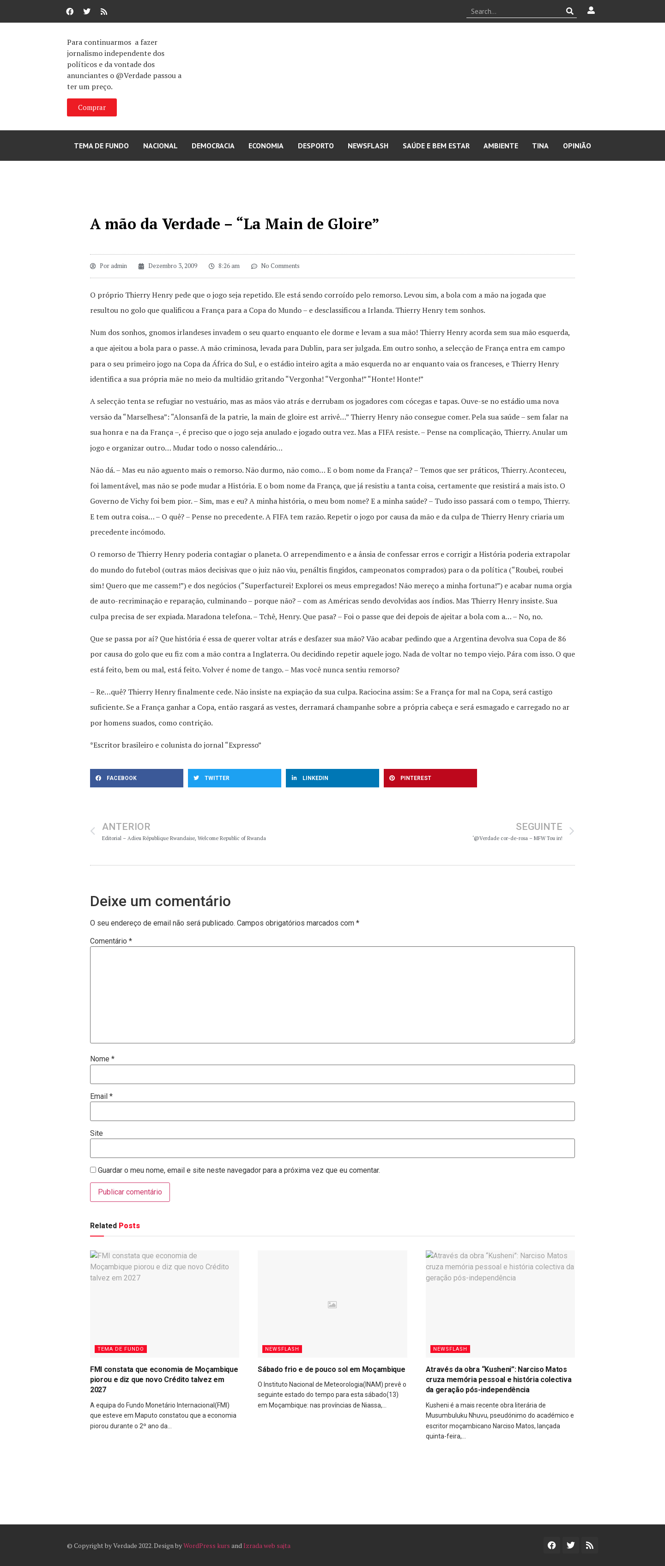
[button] (136, 778)
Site (96, 1133)
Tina (540, 145)
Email (101, 1096)
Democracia (213, 145)
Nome (102, 1059)
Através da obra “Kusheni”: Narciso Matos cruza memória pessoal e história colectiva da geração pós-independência (499, 1380)
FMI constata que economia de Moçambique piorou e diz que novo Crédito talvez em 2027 (164, 1380)
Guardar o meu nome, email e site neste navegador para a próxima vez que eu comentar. (239, 1170)
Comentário (111, 941)
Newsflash (368, 145)
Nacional (160, 145)
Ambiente (501, 145)
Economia (266, 145)
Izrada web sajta (266, 1545)
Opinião (577, 145)
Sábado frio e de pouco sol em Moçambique (331, 1369)
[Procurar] (570, 11)
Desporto (316, 145)
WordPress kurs (206, 1545)
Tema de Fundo (101, 145)
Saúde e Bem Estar (436, 145)
